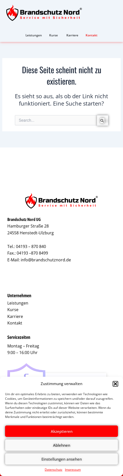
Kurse (12, 309)
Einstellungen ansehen (61, 459)
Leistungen (17, 303)
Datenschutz (53, 469)
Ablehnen (61, 445)
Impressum (73, 469)
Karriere (15, 316)
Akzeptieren (61, 431)
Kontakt (14, 323)
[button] (115, 383)
